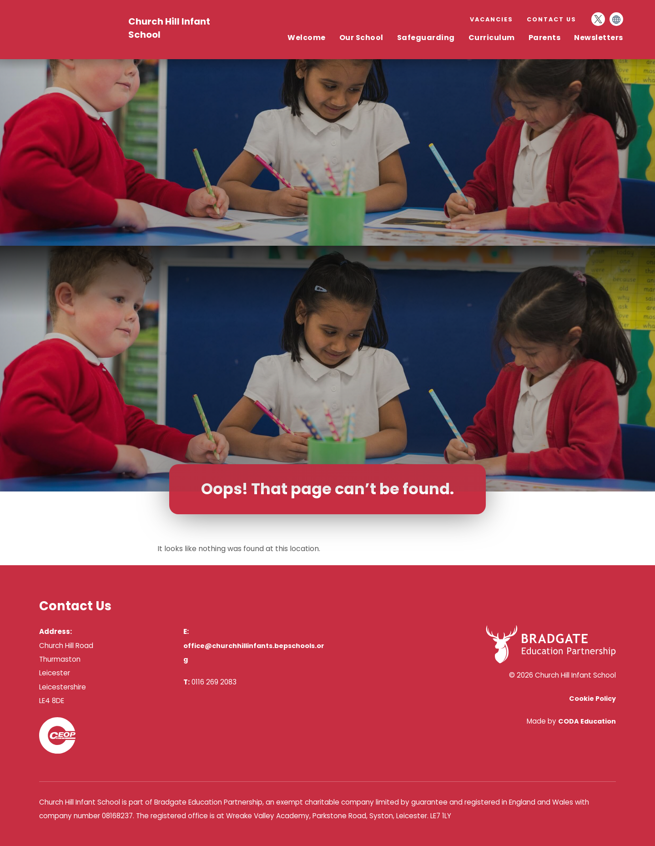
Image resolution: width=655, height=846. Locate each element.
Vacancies (491, 19)
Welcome (306, 37)
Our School (361, 37)
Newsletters (598, 37)
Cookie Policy (592, 698)
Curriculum (492, 37)
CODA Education (587, 721)
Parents (545, 37)
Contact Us (551, 19)
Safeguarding (426, 37)
